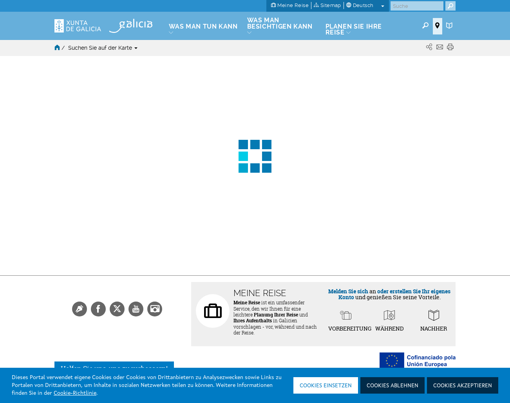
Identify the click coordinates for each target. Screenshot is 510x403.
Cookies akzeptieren (462, 386)
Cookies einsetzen (326, 386)
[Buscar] (417, 6)
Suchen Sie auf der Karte (102, 48)
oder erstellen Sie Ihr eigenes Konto (394, 294)
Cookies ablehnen (392, 386)
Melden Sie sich (348, 291)
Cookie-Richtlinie (75, 393)
